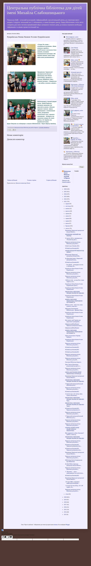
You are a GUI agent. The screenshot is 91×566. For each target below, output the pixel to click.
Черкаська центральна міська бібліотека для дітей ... (72, 277)
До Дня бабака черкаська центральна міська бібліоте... (73, 464)
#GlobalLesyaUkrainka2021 (72, 248)
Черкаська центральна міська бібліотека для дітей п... (72, 242)
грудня (67, 203)
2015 (65, 509)
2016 (65, 507)
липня (67, 216)
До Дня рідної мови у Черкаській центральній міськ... (73, 259)
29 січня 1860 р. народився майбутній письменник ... (72, 482)
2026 (65, 189)
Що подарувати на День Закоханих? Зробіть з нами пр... (74, 433)
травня (67, 221)
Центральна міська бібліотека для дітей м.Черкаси (67, 175)
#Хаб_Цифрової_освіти (72, 37)
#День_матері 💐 (75, 60)
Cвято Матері (74, 47)
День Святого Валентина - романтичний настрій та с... (73, 365)
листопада (68, 206)
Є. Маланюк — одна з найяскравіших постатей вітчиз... (74, 472)
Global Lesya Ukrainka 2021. (72, 246)
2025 (65, 191)
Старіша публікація (51, 180)
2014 (65, 512)
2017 (65, 504)
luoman (56, 524)
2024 (65, 194)
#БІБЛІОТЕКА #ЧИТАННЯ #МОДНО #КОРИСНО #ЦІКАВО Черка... (74, 404)
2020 (65, 497)
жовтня (67, 208)
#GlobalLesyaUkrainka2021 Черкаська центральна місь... (73, 445)
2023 (65, 196)
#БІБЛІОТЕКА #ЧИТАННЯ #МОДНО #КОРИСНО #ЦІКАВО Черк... (74, 399)
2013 (65, 514)
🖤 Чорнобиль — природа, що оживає (76, 138)
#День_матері (74, 98)
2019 (65, 499)
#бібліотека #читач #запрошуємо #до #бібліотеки (73, 460)
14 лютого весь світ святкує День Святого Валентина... (73, 394)
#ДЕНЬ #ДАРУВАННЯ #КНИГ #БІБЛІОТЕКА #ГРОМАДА (73, 373)
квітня (67, 223)
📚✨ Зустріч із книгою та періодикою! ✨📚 (77, 125)
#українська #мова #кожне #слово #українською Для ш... (74, 284)
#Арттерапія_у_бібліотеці (72, 151)
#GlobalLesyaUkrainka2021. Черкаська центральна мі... (72, 409)
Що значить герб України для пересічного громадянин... (72, 321)
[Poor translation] (10, 537)
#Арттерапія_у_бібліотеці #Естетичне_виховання (77, 85)
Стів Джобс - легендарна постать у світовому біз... (74, 265)
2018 (65, 502)
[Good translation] (4, 537)
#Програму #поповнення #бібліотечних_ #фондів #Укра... (74, 309)
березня (67, 226)
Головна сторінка (31, 180)
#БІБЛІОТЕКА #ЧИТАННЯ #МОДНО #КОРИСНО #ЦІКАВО (74, 292)
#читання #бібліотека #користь (73, 362)
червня (67, 218)
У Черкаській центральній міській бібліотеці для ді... (74, 384)
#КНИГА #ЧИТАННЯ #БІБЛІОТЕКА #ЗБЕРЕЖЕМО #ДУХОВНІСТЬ (73, 301)
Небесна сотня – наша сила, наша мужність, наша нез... (74, 305)
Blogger (68, 524)
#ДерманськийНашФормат (72, 328)
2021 (65, 201)
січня (67, 494)
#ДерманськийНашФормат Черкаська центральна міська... (74, 324)
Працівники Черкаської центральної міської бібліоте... (74, 231)
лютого (67, 228)
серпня (67, 213)
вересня (67, 211)
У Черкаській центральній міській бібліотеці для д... (74, 417)
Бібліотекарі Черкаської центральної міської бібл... (72, 255)
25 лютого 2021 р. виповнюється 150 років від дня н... (73, 239)
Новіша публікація (12, 180)
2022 (65, 199)
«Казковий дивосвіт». (76, 72)
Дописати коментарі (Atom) (23, 183)
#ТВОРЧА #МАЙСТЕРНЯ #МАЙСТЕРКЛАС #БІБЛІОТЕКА (72, 429)
